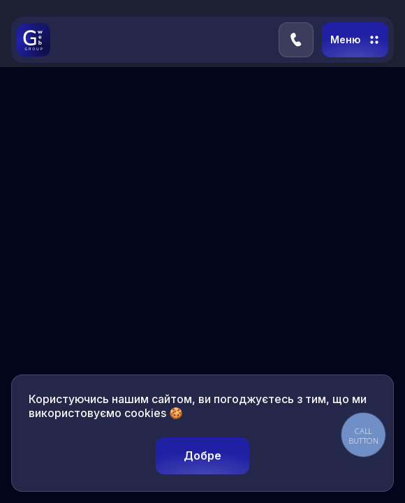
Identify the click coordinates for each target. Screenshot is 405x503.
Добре (202, 455)
